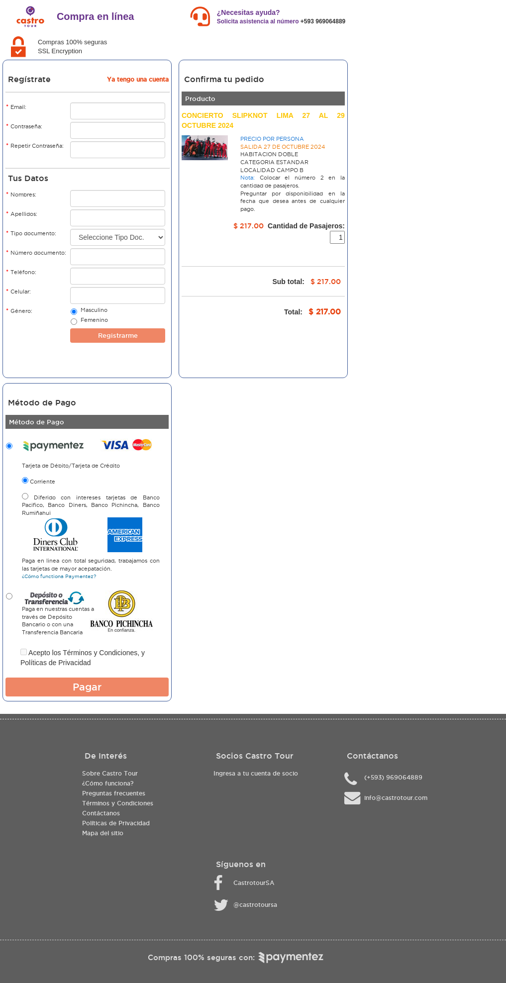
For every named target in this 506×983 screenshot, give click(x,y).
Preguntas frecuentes (113, 793)
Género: (19, 310)
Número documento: (36, 252)
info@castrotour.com (395, 797)
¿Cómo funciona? (107, 783)
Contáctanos (101, 813)
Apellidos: (21, 213)
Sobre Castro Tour (110, 773)
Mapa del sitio (102, 833)
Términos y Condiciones (100, 653)
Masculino (93, 311)
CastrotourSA (253, 883)
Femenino (94, 321)
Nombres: (21, 194)
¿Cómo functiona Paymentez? (59, 576)
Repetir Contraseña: (35, 145)
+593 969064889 (323, 21)
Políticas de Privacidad (55, 663)
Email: (16, 106)
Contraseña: (24, 126)
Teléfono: (21, 272)
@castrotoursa (255, 904)
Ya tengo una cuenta (138, 79)
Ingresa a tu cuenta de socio (255, 773)
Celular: (18, 291)
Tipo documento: (31, 233)
